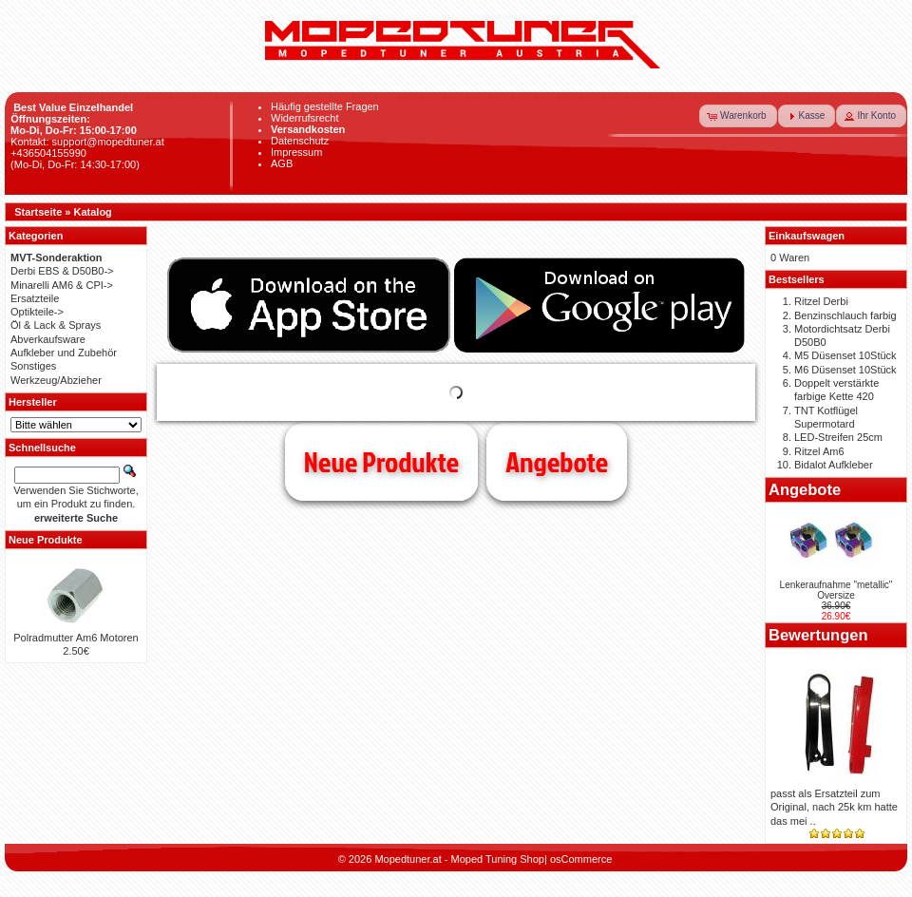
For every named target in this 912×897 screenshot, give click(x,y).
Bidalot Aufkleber (833, 464)
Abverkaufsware (48, 339)
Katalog (93, 212)
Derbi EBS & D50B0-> (62, 271)
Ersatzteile (34, 298)
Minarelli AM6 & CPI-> (61, 285)
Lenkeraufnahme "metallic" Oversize (836, 590)
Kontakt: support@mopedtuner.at (87, 141)
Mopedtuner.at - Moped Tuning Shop (459, 859)
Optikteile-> (37, 311)
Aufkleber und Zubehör (63, 352)
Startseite (38, 212)
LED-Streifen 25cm (838, 437)
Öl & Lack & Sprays (55, 325)
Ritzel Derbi (821, 301)
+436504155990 (48, 153)
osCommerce (581, 859)
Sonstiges (33, 366)
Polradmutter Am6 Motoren (75, 637)
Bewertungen (818, 634)
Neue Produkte (381, 462)
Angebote (556, 462)
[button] (738, 116)
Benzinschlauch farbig (845, 315)
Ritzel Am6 (819, 451)
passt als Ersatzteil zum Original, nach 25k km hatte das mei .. (834, 807)
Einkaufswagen (807, 235)
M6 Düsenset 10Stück (845, 369)
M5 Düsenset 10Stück (845, 355)
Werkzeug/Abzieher (56, 380)
